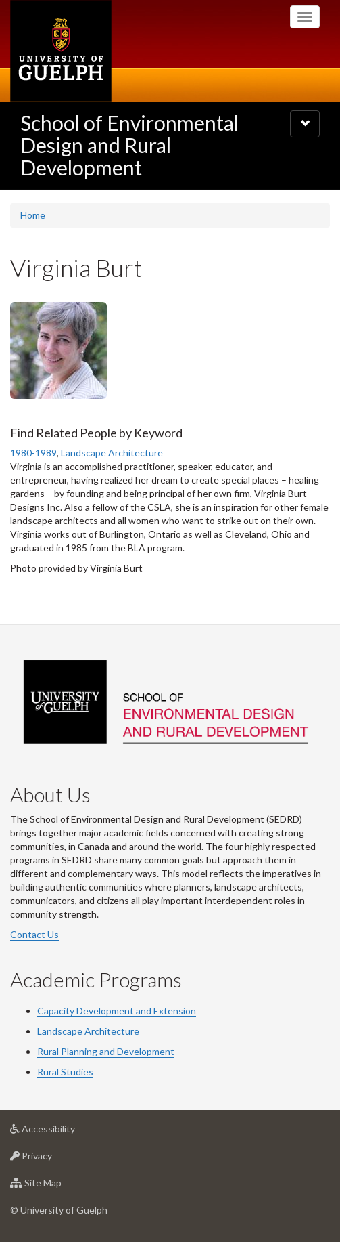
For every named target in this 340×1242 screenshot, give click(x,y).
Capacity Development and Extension (116, 1010)
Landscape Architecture (112, 452)
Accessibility (64, 1131)
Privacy (52, 1159)
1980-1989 (33, 452)
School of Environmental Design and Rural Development (129, 144)
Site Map (57, 1186)
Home (32, 215)
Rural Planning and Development (105, 1051)
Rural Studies (65, 1071)
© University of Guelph (58, 1210)
